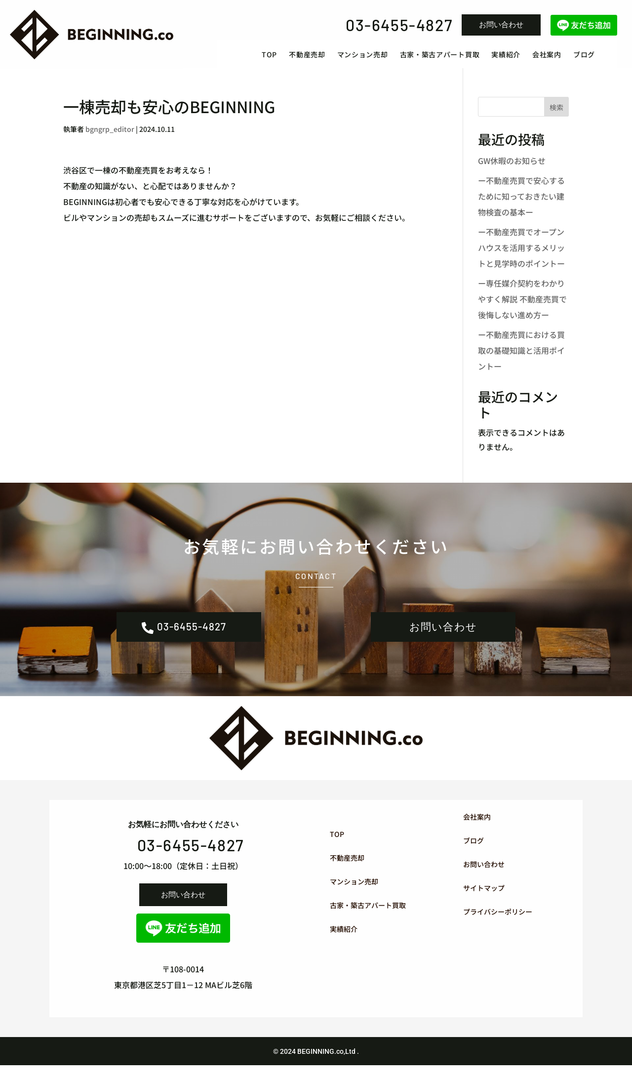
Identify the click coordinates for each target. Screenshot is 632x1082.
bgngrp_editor (109, 139)
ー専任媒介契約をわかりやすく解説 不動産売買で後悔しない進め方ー (522, 309)
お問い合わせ (501, 24)
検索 (556, 118)
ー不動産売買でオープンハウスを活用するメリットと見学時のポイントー (521, 257)
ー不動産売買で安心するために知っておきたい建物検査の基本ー (521, 206)
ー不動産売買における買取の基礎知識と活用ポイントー (521, 360)
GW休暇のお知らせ (512, 170)
